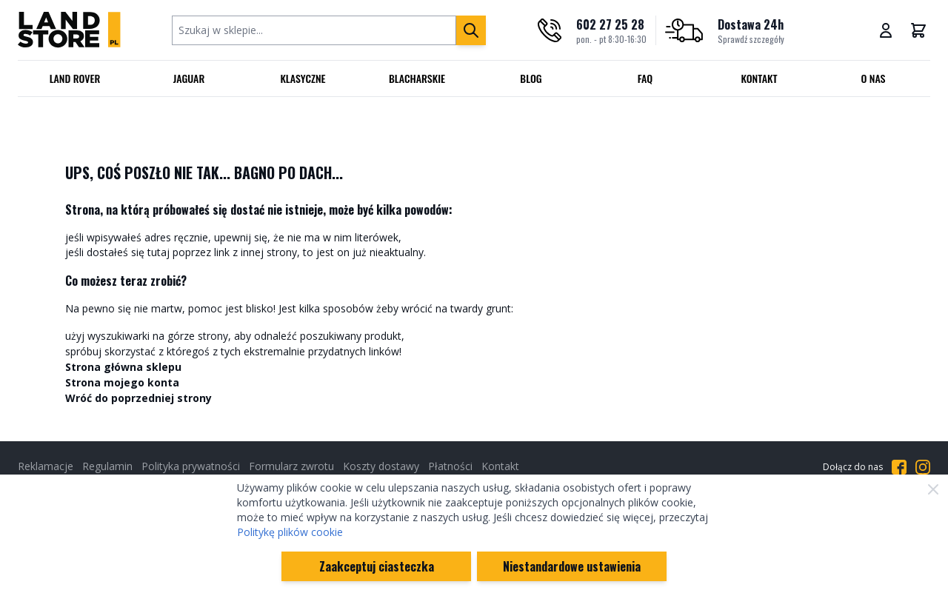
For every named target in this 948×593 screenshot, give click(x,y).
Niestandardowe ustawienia (572, 566)
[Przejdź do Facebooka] (899, 467)
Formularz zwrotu (291, 466)
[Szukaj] (471, 30)
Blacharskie (417, 78)
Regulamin (107, 466)
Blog (530, 78)
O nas (873, 78)
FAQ (645, 78)
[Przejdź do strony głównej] (69, 30)
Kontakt (759, 78)
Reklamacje (45, 466)
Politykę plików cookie (290, 532)
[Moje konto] (886, 30)
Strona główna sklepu (123, 367)
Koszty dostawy (381, 466)
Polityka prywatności (190, 466)
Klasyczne (302, 78)
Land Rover (75, 78)
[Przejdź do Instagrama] (922, 467)
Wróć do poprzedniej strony (138, 398)
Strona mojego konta (122, 382)
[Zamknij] (933, 489)
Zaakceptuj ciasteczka (376, 566)
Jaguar (189, 78)
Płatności (450, 466)
